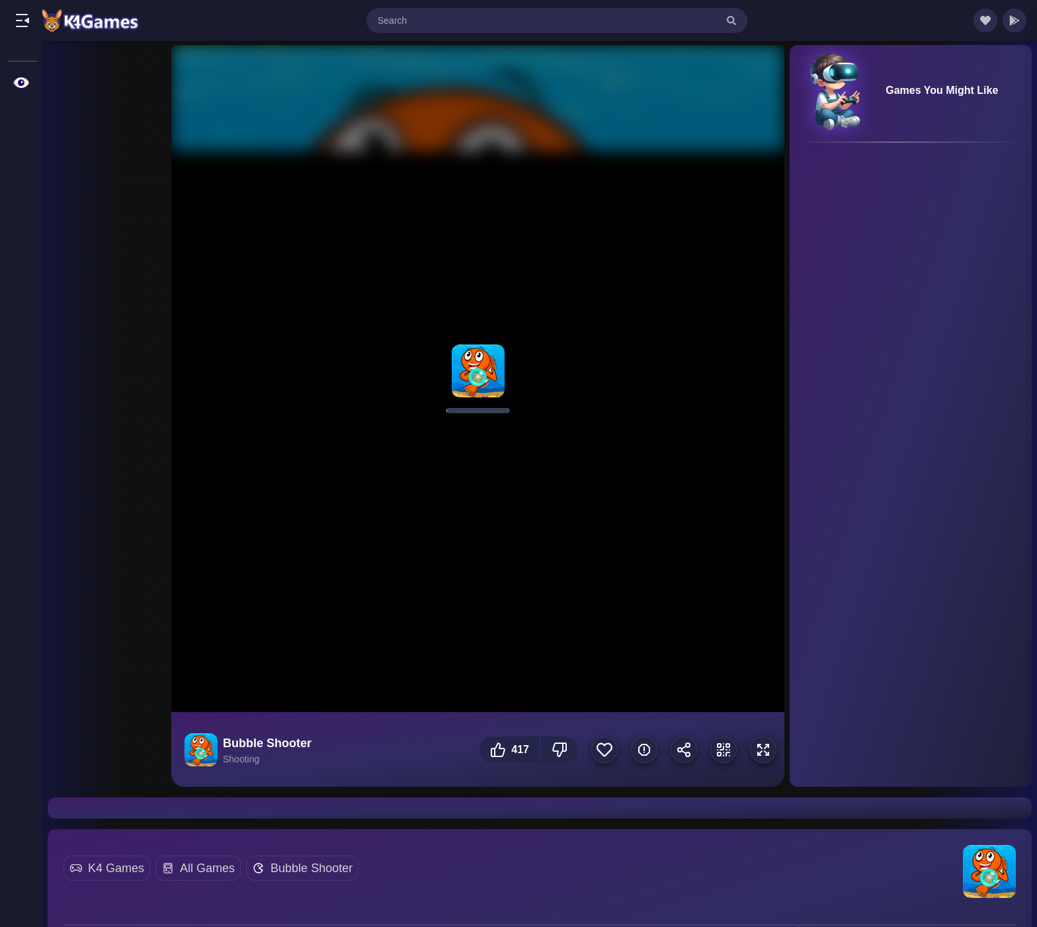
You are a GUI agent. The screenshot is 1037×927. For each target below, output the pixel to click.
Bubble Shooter (311, 868)
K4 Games (116, 868)
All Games (207, 868)
